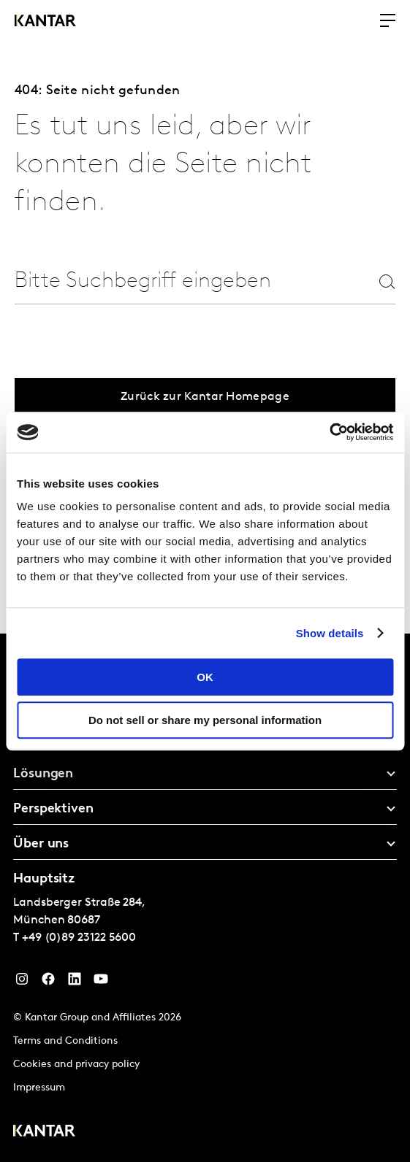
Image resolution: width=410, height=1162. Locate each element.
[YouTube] (101, 982)
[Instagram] (22, 982)
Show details (330, 633)
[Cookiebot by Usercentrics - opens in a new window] (329, 432)
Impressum (39, 1087)
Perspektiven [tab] (53, 809)
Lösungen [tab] (43, 774)
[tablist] (205, 898)
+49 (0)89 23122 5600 (79, 938)
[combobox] (157, 281)
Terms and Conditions (65, 1041)
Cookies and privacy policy (76, 1064)
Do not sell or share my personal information (205, 720)
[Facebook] (48, 982)
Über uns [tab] (41, 844)
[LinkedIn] (74, 982)
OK (205, 677)
